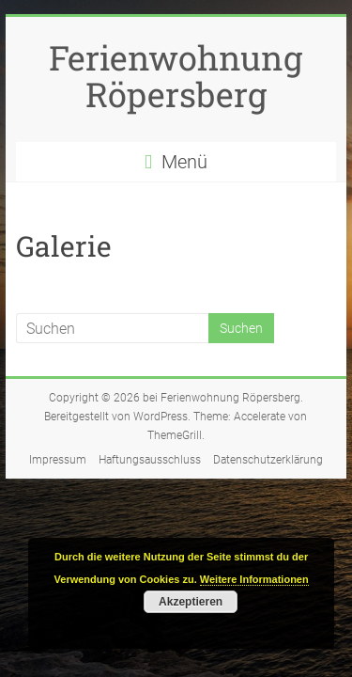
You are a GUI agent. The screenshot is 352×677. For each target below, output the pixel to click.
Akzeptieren (190, 601)
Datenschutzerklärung (268, 459)
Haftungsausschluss (150, 459)
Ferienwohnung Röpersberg (175, 76)
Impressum (57, 459)
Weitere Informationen (254, 579)
